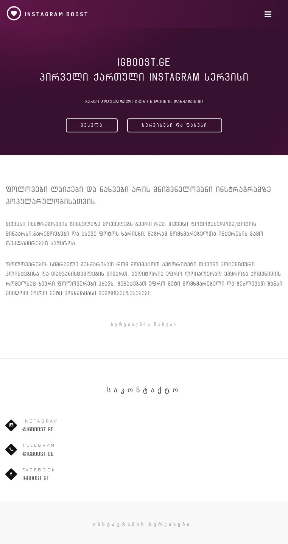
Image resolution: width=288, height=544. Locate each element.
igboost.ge (36, 478)
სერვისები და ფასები (174, 125)
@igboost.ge (38, 429)
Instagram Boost (47, 13)
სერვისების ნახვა (144, 324)
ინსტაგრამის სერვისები (142, 524)
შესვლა (92, 125)
